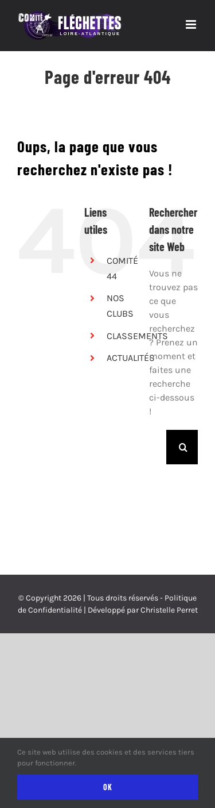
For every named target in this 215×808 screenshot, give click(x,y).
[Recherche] (183, 447)
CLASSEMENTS (137, 335)
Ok (107, 787)
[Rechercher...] (157, 447)
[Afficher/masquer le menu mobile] (192, 24)
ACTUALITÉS (131, 357)
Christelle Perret (169, 610)
